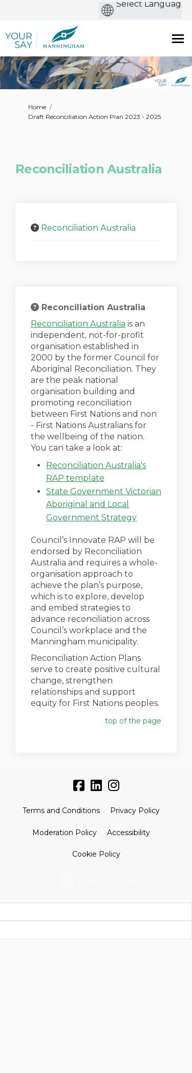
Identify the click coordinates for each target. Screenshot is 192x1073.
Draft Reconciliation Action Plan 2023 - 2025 (94, 116)
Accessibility (128, 832)
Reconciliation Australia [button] (88, 228)
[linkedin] (96, 786)
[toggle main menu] (178, 39)
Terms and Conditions (61, 810)
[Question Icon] (35, 228)
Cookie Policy (96, 854)
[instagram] (114, 786)
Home (37, 107)
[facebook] (79, 786)
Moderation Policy (64, 832)
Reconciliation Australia (78, 324)
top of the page (133, 720)
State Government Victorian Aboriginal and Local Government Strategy (103, 504)
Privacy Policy (135, 810)
